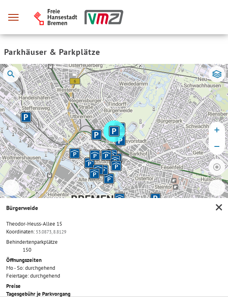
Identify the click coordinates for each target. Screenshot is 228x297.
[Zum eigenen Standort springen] (217, 167)
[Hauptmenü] (13, 17)
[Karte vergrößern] (217, 130)
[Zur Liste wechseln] (217, 187)
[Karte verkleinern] (217, 146)
